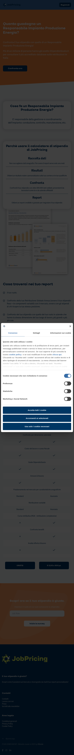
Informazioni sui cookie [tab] (60, 333)
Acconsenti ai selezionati (37, 418)
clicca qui (57, 354)
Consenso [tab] (12, 333)
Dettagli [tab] (36, 333)
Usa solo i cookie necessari (37, 426)
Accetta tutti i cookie (37, 410)
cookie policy (15, 354)
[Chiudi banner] (70, 326)
